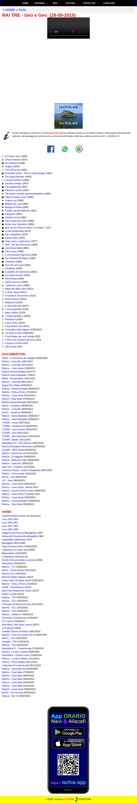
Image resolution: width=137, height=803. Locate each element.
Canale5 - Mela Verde (13, 450)
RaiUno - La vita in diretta (15, 652)
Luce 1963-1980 (10, 529)
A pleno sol (10, 200)
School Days (11, 238)
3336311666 (83, 799)
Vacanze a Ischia (13, 190)
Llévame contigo (12, 183)
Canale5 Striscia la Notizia (15, 631)
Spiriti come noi (12, 282)
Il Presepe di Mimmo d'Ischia (16, 604)
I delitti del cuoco (13, 285)
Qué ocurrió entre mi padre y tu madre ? (24, 227)
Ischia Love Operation (15, 224)
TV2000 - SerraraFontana (15, 436)
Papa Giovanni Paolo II (13, 546)
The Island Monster (14, 176)
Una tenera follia (12, 248)
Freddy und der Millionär (16, 210)
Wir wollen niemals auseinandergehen (24, 193)
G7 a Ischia (7, 621)
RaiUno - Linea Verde (13, 368)
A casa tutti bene (13, 306)
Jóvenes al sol (11, 217)
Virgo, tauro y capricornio (17, 241)
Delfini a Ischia (9, 594)
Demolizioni (8, 563)
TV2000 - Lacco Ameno (14, 429)
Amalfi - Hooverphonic (13, 587)
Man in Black (11, 312)
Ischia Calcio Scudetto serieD (16, 580)
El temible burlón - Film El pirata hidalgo (24, 173)
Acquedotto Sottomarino (14, 539)
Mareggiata (7, 543)
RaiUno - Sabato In (11, 614)
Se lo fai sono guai (14, 265)
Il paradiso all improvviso (17, 272)
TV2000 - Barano (10, 439)
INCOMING (40, 3)
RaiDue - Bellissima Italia (14, 460)
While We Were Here (15, 289)
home (10, 10)
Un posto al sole (13, 333)
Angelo (8, 166)
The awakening (12, 187)
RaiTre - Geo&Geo (11, 405)
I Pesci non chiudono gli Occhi (19, 340)
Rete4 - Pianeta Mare (12, 378)
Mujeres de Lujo (12, 204)
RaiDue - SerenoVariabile (14, 388)
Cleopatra (9, 214)
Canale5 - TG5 (9, 641)
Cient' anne (10, 251)
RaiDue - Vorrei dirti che (14, 669)
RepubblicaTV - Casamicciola (17, 648)
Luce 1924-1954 (10, 519)
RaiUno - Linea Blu (11, 361)
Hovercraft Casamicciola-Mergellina (20, 536)
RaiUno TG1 (8, 573)
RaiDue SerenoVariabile (14, 371)
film (22, 10)
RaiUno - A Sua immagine (15, 501)
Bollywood (9, 302)
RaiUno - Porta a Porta (13, 392)
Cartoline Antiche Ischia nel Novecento (21, 516)
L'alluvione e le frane (12, 550)
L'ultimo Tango (12, 292)
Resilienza (9, 319)
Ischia (70, 799)
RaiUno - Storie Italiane (13, 662)
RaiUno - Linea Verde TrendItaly (18, 494)
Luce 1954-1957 (10, 522)
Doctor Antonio (12, 159)
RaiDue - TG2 (9, 597)
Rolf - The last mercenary (17, 244)
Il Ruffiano (9, 268)
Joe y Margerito (12, 234)
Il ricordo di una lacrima (16, 295)
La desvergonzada (14, 231)
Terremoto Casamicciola (14, 618)
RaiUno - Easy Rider (12, 399)
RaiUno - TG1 (9, 601)
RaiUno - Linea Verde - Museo (17, 487)
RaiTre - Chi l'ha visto (12, 692)
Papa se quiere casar (15, 197)
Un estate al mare (13, 275)
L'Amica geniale (13, 309)
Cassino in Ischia (13, 343)
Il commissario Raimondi (17, 255)
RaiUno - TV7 (9, 567)
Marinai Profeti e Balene (14, 577)
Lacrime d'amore (13, 180)
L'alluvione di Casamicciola (15, 665)
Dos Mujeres (11, 163)
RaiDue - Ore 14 (10, 696)
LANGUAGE (109, 3)
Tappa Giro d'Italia (11, 385)
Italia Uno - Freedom (12, 467)
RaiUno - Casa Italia (12, 672)
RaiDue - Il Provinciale (13, 473)
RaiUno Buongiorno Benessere (17, 446)
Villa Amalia (10, 278)
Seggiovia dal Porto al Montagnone (19, 533)
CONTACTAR (89, 3)
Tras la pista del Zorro (15, 221)
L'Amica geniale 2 (14, 316)
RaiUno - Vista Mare (12, 504)
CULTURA (70, 3)
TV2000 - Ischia (10, 422)
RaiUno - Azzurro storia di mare (17, 490)
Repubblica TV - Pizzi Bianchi (17, 443)
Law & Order (11, 323)
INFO (55, 3)
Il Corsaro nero (12, 156)
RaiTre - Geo (8, 477)
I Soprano (9, 261)
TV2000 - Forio (9, 433)
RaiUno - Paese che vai (14, 453)
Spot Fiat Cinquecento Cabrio (17, 590)
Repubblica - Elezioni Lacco (16, 655)
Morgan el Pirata (13, 207)
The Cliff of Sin (12, 170)
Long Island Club (13, 326)
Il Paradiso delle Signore (17, 329)
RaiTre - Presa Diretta (13, 570)
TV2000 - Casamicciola (13, 426)
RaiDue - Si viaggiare (12, 456)
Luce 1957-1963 (10, 526)
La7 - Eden (7, 480)
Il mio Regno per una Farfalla (19, 336)
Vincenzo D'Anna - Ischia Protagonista (21, 470)
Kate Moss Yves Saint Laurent (17, 624)
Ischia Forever (11, 299)
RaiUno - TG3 (9, 611)
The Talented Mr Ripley (16, 258)
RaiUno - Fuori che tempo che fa (18, 635)
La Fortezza (8, 628)
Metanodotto (8, 553)
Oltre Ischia (10, 346)
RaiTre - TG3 (8, 638)
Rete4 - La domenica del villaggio (18, 358)
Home (25, 3)
